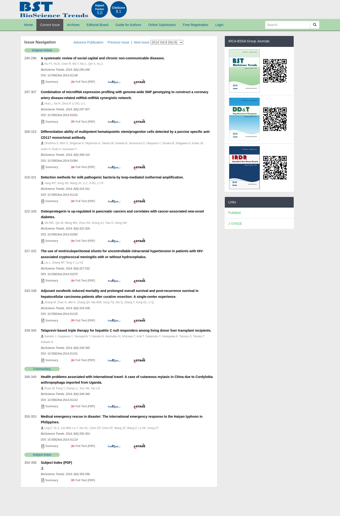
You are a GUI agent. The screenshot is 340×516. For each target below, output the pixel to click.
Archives (73, 25)
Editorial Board (97, 25)
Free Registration (195, 25)
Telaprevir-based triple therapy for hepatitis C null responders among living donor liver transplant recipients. (126, 330)
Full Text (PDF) (83, 82)
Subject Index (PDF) (56, 462)
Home (28, 25)
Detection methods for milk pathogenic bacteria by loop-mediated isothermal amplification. (112, 177)
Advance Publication (88, 42)
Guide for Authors (128, 25)
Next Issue (141, 42)
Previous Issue (118, 42)
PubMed (234, 213)
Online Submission (162, 25)
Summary (49, 82)
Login (219, 25)
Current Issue (50, 25)
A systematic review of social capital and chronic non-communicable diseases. (103, 58)
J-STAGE (235, 223)
